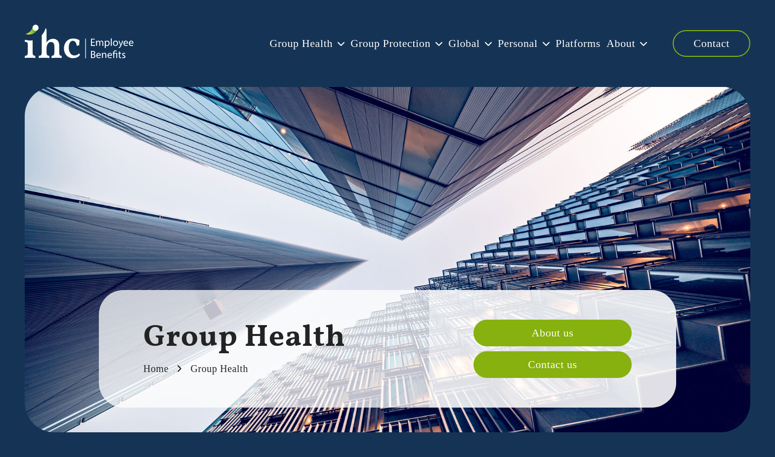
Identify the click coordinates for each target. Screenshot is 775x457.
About (609, 43)
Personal (484, 43)
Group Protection (335, 43)
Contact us (552, 364)
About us (553, 333)
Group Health (233, 43)
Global (418, 43)
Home (156, 368)
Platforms (555, 43)
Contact (711, 43)
